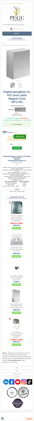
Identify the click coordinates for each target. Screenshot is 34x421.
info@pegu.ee (5, 362)
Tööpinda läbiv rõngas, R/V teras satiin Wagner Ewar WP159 (16, 249)
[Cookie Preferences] (2, 418)
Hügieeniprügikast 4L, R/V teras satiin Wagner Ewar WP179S (15, 45)
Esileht (3, 43)
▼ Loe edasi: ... (17, 124)
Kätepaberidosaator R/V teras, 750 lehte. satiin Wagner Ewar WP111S (16, 305)
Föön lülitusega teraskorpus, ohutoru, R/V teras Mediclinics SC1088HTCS (16, 335)
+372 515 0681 (13, 362)
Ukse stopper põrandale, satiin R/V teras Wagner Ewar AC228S (16, 277)
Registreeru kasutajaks (17, 3)
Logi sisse (9, 3)
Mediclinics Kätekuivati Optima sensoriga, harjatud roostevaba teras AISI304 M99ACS (16, 218)
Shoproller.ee (29, 419)
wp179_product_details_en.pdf (17, 191)
